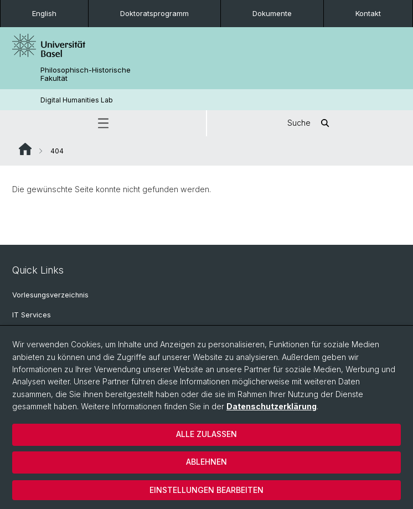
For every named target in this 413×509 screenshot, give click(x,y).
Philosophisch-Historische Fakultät (85, 74)
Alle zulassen (206, 434)
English (44, 13)
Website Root (25, 149)
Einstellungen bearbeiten (206, 490)
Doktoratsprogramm (154, 13)
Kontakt (368, 13)
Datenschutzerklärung (271, 406)
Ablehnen (206, 461)
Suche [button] (310, 123)
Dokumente (272, 13)
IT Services (31, 315)
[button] (103, 123)
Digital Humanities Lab (76, 100)
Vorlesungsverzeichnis (50, 295)
